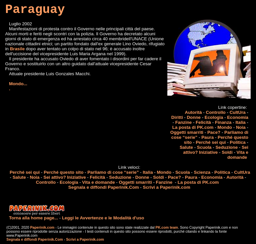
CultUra (238, 112)
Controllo (216, 112)
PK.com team (166, 227)
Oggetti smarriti (186, 132)
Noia (241, 127)
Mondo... (18, 83)
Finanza (223, 122)
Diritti (177, 117)
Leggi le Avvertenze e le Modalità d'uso (103, 217)
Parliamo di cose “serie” (113, 172)
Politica (237, 142)
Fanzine (183, 122)
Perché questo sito (63, 172)
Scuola (204, 147)
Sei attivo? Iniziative (215, 150)
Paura (207, 137)
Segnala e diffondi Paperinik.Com (103, 187)
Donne (193, 117)
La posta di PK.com (193, 127)
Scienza (202, 172)
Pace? (213, 132)
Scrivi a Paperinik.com (166, 187)
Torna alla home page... (33, 217)
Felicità (203, 122)
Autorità (193, 112)
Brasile (17, 48)
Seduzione (226, 147)
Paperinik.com (42, 227)
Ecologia (214, 117)
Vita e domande (237, 155)
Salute (186, 147)
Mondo (224, 127)
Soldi (227, 152)
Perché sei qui (211, 142)
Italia (240, 122)
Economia (237, 117)
